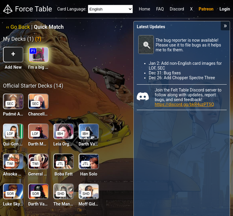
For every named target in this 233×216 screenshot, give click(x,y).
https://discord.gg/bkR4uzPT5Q (184, 104)
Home (144, 9)
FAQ (160, 9)
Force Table (33, 9)
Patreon (206, 9)
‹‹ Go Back (18, 27)
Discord (177, 9)
